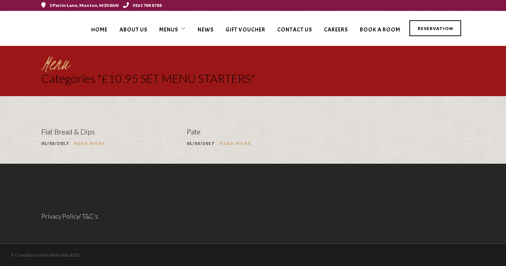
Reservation (435, 28)
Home (99, 29)
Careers (336, 29)
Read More (89, 143)
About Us (133, 29)
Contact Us (294, 29)
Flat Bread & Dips (68, 131)
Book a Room (380, 29)
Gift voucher (245, 29)
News (206, 29)
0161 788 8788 (142, 5)
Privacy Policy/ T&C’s (69, 216)
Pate (194, 131)
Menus (168, 29)
